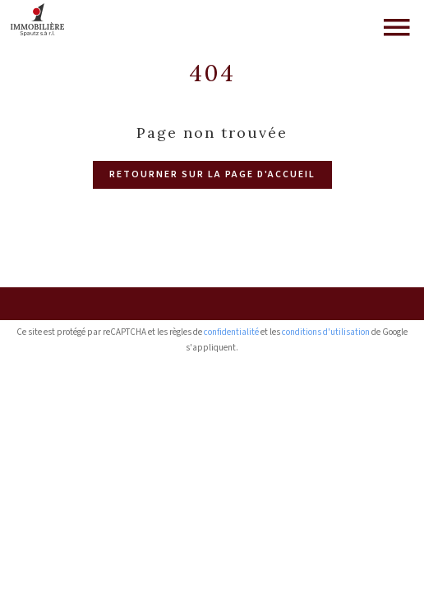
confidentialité (231, 332)
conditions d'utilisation (326, 332)
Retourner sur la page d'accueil (212, 174)
